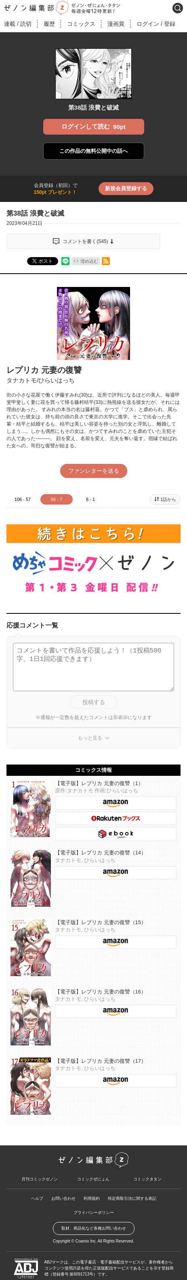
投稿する (93, 692)
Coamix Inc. (86, 1231)
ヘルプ (37, 1188)
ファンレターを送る (93, 471)
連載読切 (18, 24)
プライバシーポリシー (94, 1202)
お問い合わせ (63, 1188)
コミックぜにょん (93, 1169)
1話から (168, 499)
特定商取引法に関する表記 (132, 1188)
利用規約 (92, 1188)
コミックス (81, 24)
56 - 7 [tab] (56, 499)
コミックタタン (147, 1169)
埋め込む (89, 261)
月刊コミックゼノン (39, 1169)
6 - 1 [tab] (90, 499)
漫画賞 (115, 24)
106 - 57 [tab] (23, 499)
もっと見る (90, 728)
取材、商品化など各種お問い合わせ (93, 1218)
